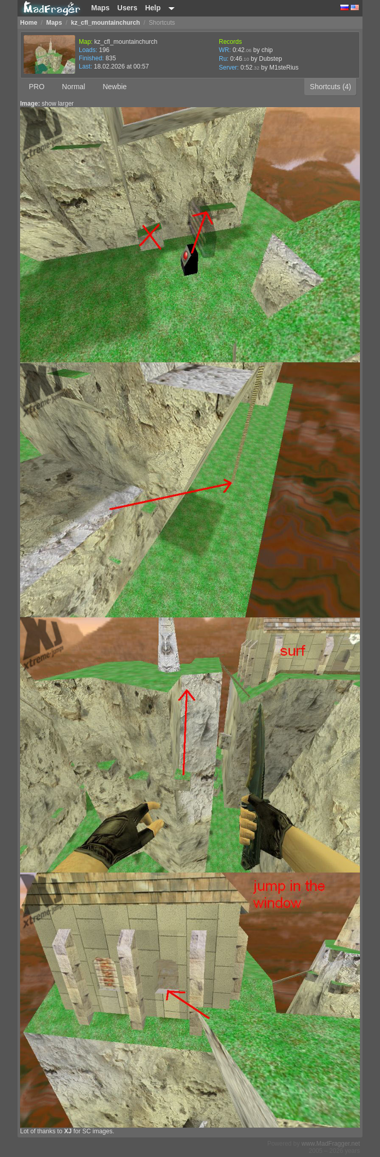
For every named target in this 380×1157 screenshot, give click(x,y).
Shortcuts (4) (330, 86)
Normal (73, 86)
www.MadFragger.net (331, 1143)
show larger (58, 103)
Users (127, 8)
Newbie (114, 86)
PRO (36, 86)
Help (153, 8)
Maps (100, 8)
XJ (68, 1131)
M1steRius (284, 67)
